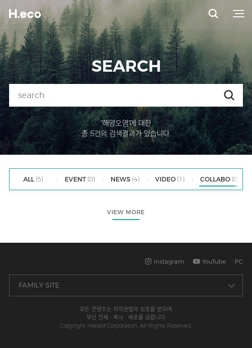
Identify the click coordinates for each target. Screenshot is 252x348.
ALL (33, 179)
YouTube (209, 261)
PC (239, 261)
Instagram (164, 261)
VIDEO (170, 179)
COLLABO (219, 179)
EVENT (80, 179)
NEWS (125, 179)
